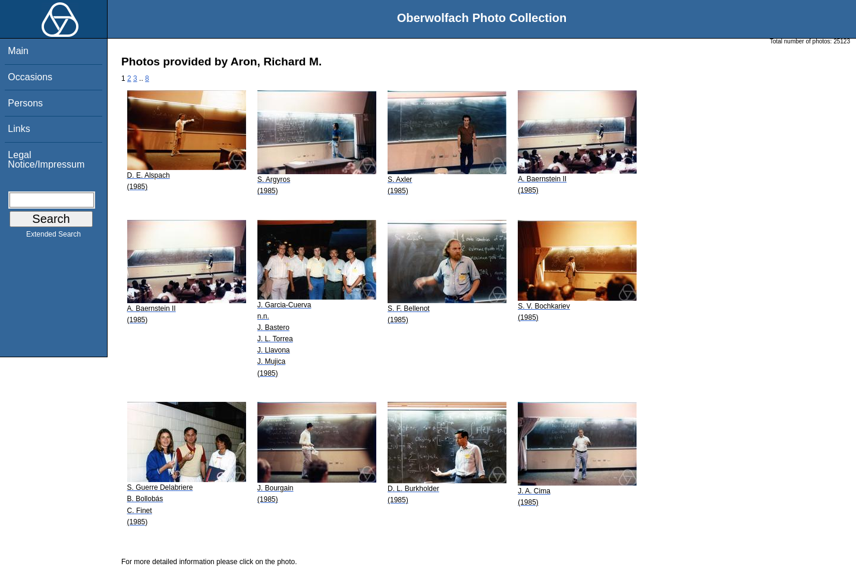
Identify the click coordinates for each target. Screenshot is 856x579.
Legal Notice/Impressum (46, 159)
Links (19, 129)
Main (18, 51)
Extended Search (53, 236)
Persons (25, 103)
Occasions (30, 77)
